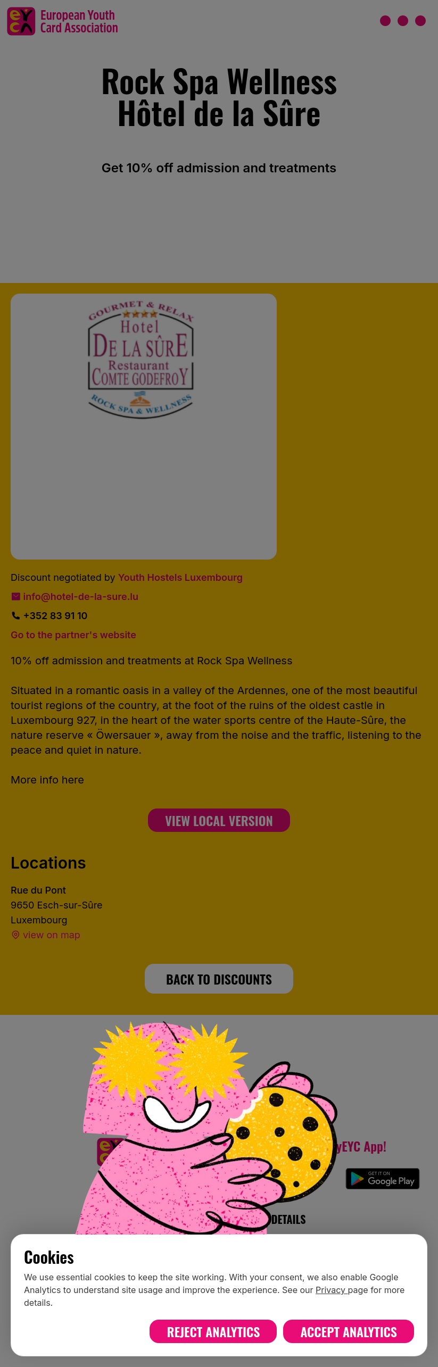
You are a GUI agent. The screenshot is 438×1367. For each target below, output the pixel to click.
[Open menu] (403, 21)
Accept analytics (348, 1331)
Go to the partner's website (73, 634)
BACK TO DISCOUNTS (219, 978)
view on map (45, 935)
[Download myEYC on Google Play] (382, 1178)
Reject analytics (213, 1331)
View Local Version (219, 820)
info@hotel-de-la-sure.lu (74, 596)
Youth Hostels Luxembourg (180, 577)
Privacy (332, 1290)
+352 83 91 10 (49, 615)
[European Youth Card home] (62, 21)
